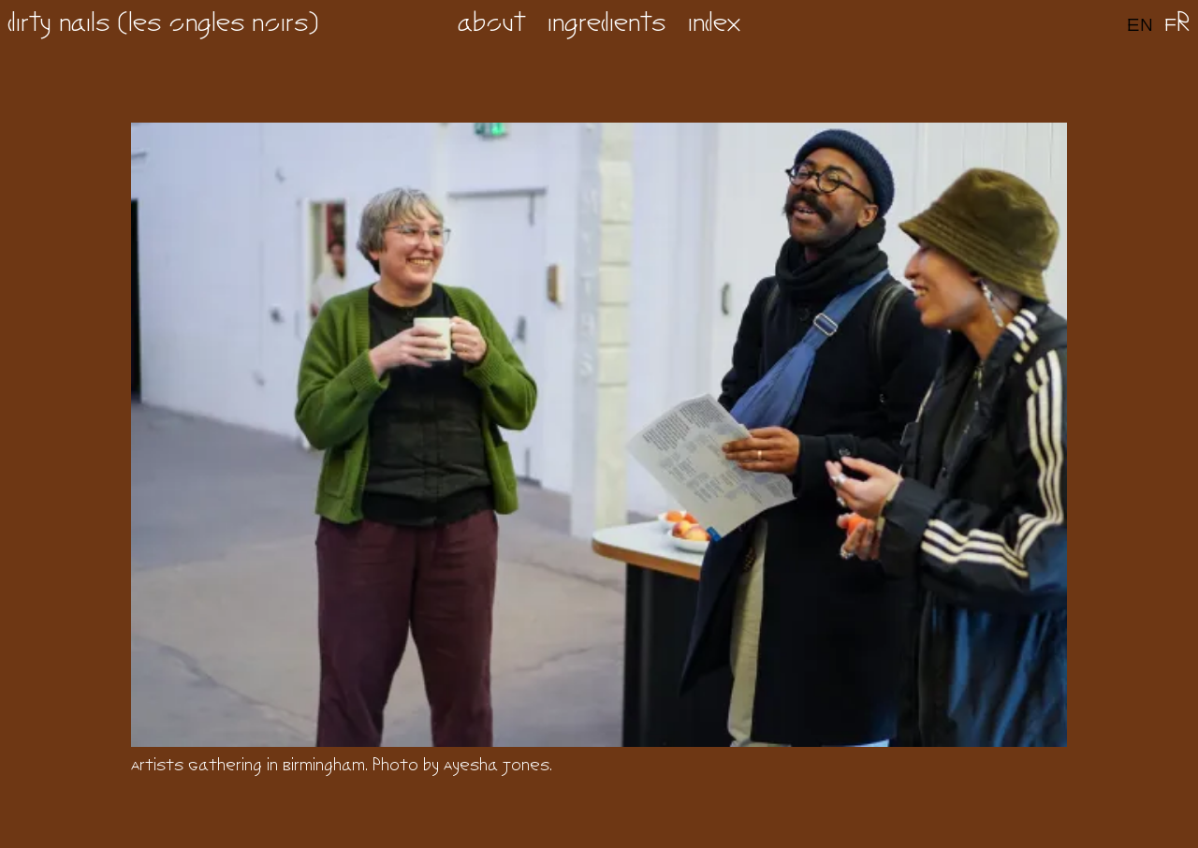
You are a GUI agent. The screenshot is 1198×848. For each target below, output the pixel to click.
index (714, 24)
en (1140, 24)
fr (1177, 24)
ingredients (606, 24)
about (491, 24)
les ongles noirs (218, 24)
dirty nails (58, 24)
